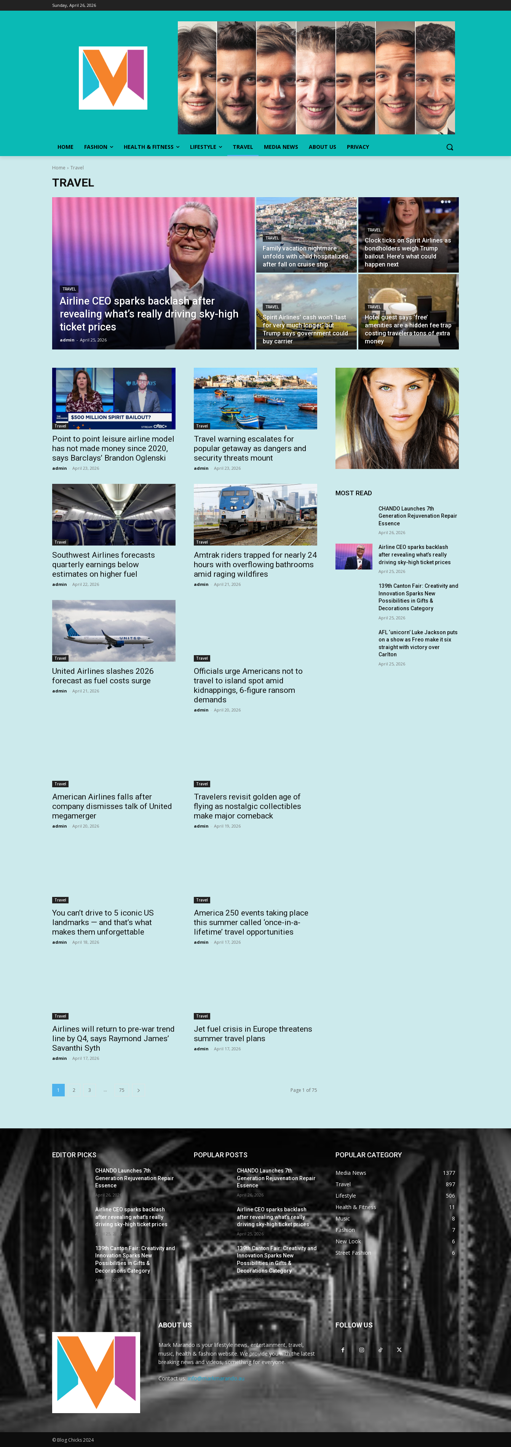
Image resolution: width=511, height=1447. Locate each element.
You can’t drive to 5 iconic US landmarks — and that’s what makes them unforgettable (103, 922)
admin (59, 468)
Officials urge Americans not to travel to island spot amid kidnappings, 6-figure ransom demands (248, 685)
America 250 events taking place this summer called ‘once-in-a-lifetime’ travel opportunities (251, 922)
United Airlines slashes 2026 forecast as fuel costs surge (103, 676)
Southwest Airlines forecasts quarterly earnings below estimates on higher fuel (103, 564)
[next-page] (138, 1090)
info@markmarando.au (216, 1378)
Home (58, 167)
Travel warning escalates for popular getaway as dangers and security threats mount (250, 448)
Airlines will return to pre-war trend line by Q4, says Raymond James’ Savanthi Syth (113, 1038)
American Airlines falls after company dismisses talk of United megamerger (112, 806)
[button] (450, 147)
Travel (69, 289)
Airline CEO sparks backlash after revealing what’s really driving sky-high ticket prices (414, 554)
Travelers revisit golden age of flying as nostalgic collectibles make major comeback (247, 806)
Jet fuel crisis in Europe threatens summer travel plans (253, 1033)
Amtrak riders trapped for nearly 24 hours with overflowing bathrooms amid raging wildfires (255, 564)
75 (122, 1090)
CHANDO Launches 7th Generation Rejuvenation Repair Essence (417, 516)
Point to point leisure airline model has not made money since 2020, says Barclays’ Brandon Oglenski (113, 448)
